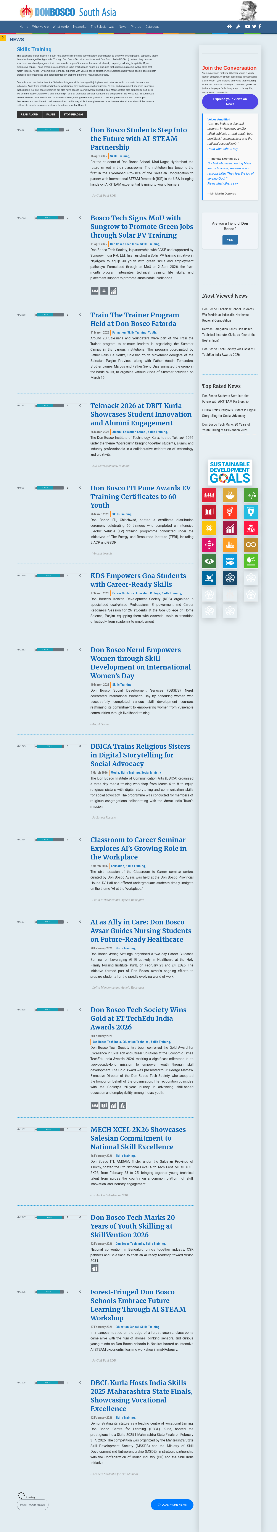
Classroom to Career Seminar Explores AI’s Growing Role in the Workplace (138, 848)
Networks (79, 26)
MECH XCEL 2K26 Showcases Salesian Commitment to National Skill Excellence (138, 1138)
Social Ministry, (151, 772)
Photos (136, 26)
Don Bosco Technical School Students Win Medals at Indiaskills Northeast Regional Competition (228, 309)
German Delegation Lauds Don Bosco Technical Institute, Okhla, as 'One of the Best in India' (229, 329)
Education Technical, (136, 1042)
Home (23, 26)
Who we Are (40, 26)
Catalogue (152, 26)
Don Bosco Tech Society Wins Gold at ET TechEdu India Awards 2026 (138, 1018)
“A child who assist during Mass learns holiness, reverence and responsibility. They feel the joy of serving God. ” (231, 165)
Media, (115, 772)
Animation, (118, 866)
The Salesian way (102, 26)
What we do (61, 26)
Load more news (172, 1504)
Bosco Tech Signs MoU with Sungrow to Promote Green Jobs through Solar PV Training (141, 226)
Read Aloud (29, 114)
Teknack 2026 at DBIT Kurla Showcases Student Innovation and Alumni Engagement (141, 414)
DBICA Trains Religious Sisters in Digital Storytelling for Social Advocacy (140, 755)
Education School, (135, 432)
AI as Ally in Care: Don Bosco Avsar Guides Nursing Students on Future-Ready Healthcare (141, 931)
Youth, (152, 332)
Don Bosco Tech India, (125, 244)
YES (230, 233)
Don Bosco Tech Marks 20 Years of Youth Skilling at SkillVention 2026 (132, 1226)
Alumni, (117, 432)
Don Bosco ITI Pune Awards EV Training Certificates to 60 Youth (140, 496)
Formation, (119, 332)
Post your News (32, 1504)
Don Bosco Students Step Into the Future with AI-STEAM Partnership (138, 138)
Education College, (148, 593)
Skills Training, (120, 156)
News (123, 26)
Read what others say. (223, 142)
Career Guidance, (123, 593)
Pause (50, 114)
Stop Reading (73, 114)
